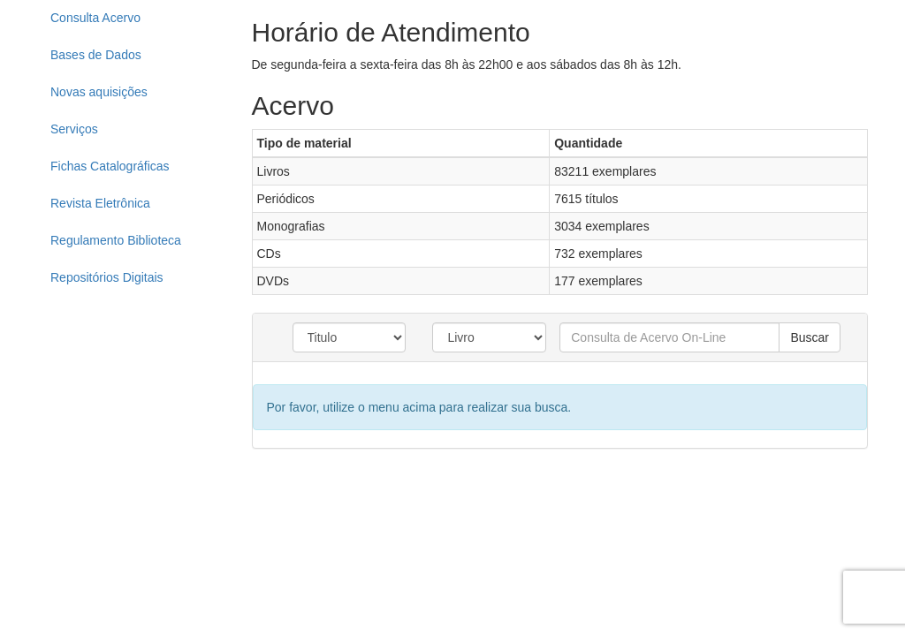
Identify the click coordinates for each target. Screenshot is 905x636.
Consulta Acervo (95, 18)
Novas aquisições (99, 92)
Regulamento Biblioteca (115, 240)
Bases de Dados (95, 55)
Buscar (809, 337)
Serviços (74, 129)
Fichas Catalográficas (110, 166)
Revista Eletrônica (100, 203)
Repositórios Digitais (107, 277)
